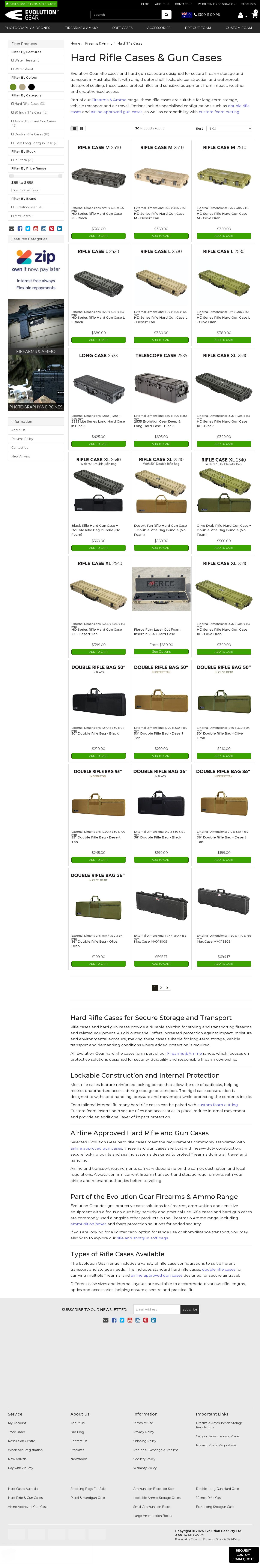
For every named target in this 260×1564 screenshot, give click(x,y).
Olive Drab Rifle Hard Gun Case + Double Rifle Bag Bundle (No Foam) (224, 528)
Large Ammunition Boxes (152, 1511)
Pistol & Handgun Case (88, 1493)
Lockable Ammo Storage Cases (156, 1493)
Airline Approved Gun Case (28, 1502)
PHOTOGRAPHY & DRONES (27, 28)
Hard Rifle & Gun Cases (25, 1493)
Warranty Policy (145, 1463)
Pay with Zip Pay (20, 1463)
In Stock (24, 160)
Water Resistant (27, 60)
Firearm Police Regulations (216, 1441)
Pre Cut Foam (198, 28)
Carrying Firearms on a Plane (217, 1432)
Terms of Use (143, 1418)
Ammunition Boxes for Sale (153, 1484)
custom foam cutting (219, 111)
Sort (199, 128)
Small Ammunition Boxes (152, 1502)
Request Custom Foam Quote (243, 1555)
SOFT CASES (122, 28)
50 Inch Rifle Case (31, 112)
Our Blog (77, 1427)
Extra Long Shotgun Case (36, 143)
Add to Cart (98, 235)
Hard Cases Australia (23, 1484)
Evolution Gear (29, 207)
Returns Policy (22, 439)
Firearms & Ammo (81, 28)
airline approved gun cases (117, 111)
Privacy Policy (143, 1427)
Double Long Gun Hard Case (217, 1484)
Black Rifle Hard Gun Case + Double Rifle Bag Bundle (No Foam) (95, 528)
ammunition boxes (89, 1219)
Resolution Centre (21, 1436)
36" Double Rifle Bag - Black (157, 834)
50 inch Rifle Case (209, 1493)
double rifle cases (219, 1265)
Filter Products (24, 44)
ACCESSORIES (158, 28)
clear (36, 190)
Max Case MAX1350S (213, 937)
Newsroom (79, 1454)
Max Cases (25, 216)
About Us (162, 4)
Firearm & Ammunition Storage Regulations (219, 1421)
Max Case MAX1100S (150, 937)
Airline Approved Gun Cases (33, 123)
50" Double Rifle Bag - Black (95, 731)
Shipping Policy (144, 1436)
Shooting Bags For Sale (88, 1484)
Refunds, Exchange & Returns (155, 1445)
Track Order (16, 1427)
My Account (17, 1418)
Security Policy (144, 1454)
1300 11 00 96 (201, 15)
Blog (145, 4)
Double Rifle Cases (32, 134)
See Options (161, 649)
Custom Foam (239, 28)
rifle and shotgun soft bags (142, 1233)
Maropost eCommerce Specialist (209, 1534)
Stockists (248, 4)
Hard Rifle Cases (30, 104)
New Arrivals (20, 456)
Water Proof (24, 69)
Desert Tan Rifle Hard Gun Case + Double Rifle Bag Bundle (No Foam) (160, 528)
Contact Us (183, 4)
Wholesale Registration (216, 4)
